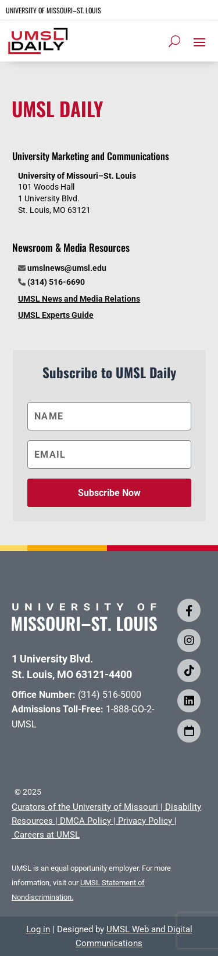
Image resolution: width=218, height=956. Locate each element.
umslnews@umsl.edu (66, 268)
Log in (38, 929)
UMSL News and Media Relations (79, 298)
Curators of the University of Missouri (85, 807)
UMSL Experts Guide (56, 315)
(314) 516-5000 (109, 694)
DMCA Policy (85, 821)
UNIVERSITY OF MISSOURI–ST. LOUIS (53, 10)
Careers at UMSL (47, 835)
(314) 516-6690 (56, 282)
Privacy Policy (145, 821)
